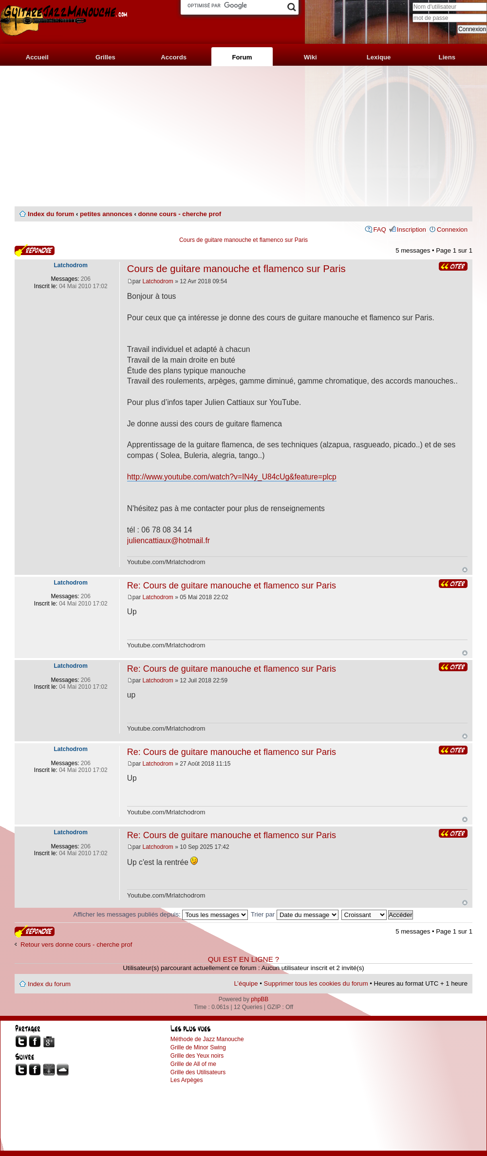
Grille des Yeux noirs (197, 1055)
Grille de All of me (193, 1064)
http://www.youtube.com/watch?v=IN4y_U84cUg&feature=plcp (232, 477)
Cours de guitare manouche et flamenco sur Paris (243, 240)
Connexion (452, 229)
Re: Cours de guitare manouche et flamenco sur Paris (231, 585)
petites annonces (106, 214)
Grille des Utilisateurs (197, 1072)
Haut (465, 569)
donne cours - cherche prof (179, 214)
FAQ (379, 229)
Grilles (105, 57)
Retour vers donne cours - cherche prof (76, 944)
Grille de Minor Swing (198, 1047)
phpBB (259, 999)
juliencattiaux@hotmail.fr (168, 540)
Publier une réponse (35, 250)
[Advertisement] (243, 136)
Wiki (310, 57)
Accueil (37, 57)
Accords (174, 57)
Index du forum (51, 214)
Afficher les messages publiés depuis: (160, 914)
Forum (242, 57)
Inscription (411, 229)
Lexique (379, 57)
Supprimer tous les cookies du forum (316, 983)
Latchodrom (158, 281)
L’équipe (246, 983)
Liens (447, 57)
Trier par (294, 914)
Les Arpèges (186, 1080)
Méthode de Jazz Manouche (207, 1039)
